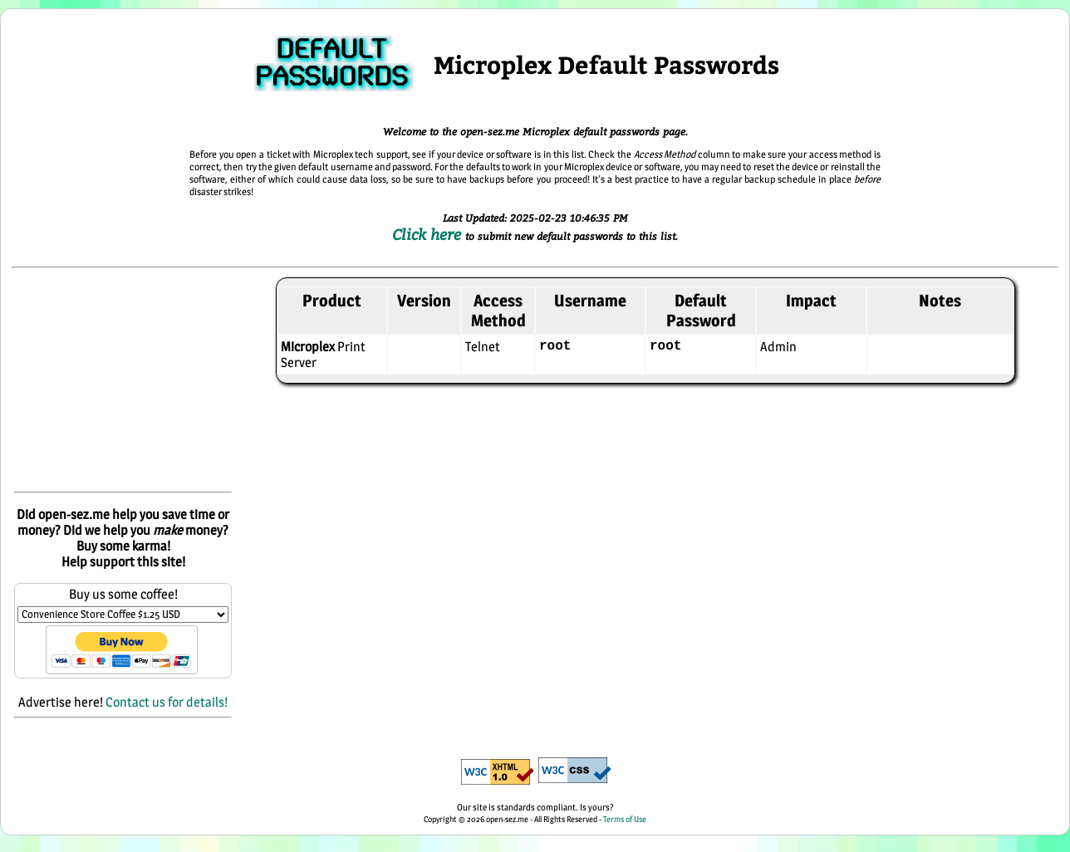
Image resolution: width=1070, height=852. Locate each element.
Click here (428, 234)
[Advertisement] (123, 381)
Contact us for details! (167, 702)
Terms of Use (624, 819)
